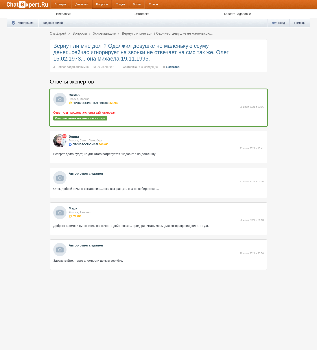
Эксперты (60, 4)
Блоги (137, 4)
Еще (152, 4)
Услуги (120, 4)
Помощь (299, 22)
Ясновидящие (148, 67)
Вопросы (102, 4)
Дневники (81, 4)
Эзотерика (130, 67)
